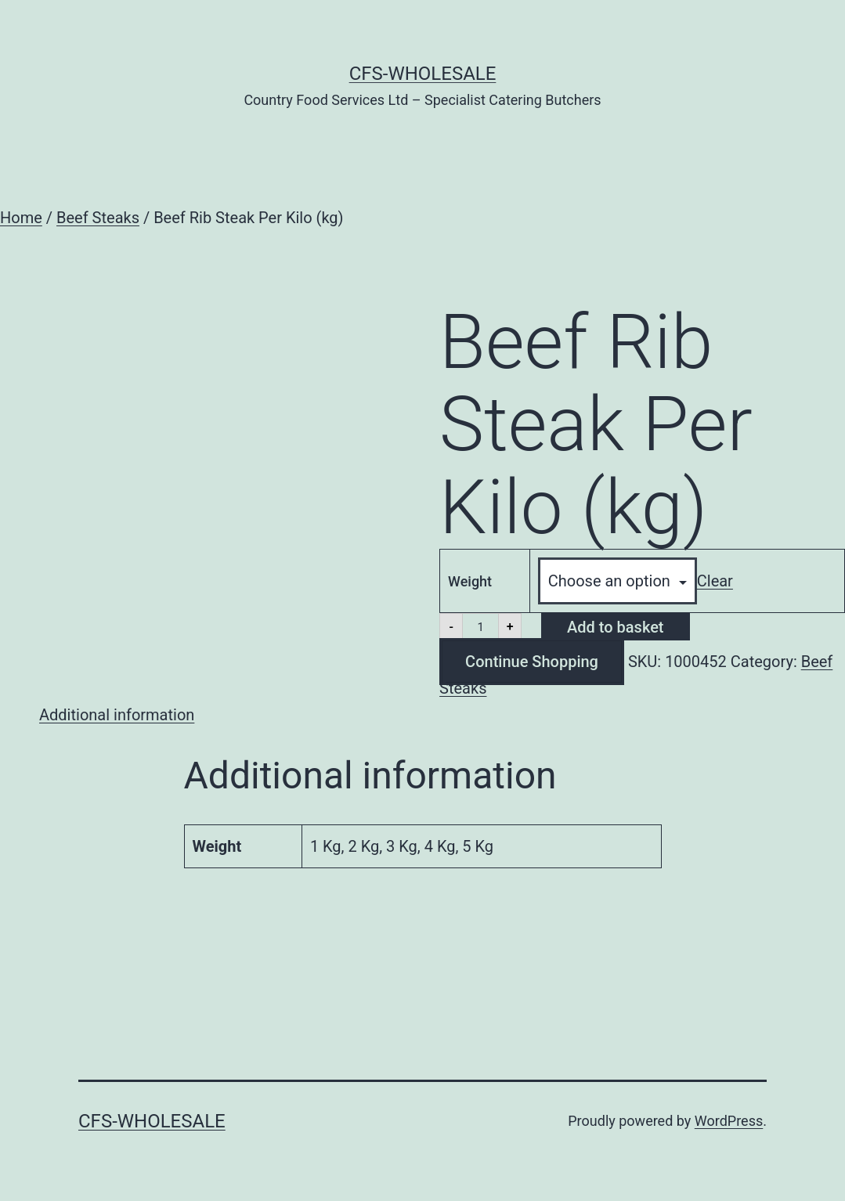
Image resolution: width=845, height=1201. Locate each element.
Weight (470, 581)
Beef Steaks (97, 217)
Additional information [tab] (116, 714)
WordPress (729, 1121)
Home (21, 217)
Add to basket (615, 627)
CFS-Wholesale (423, 74)
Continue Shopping (531, 661)
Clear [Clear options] (715, 581)
